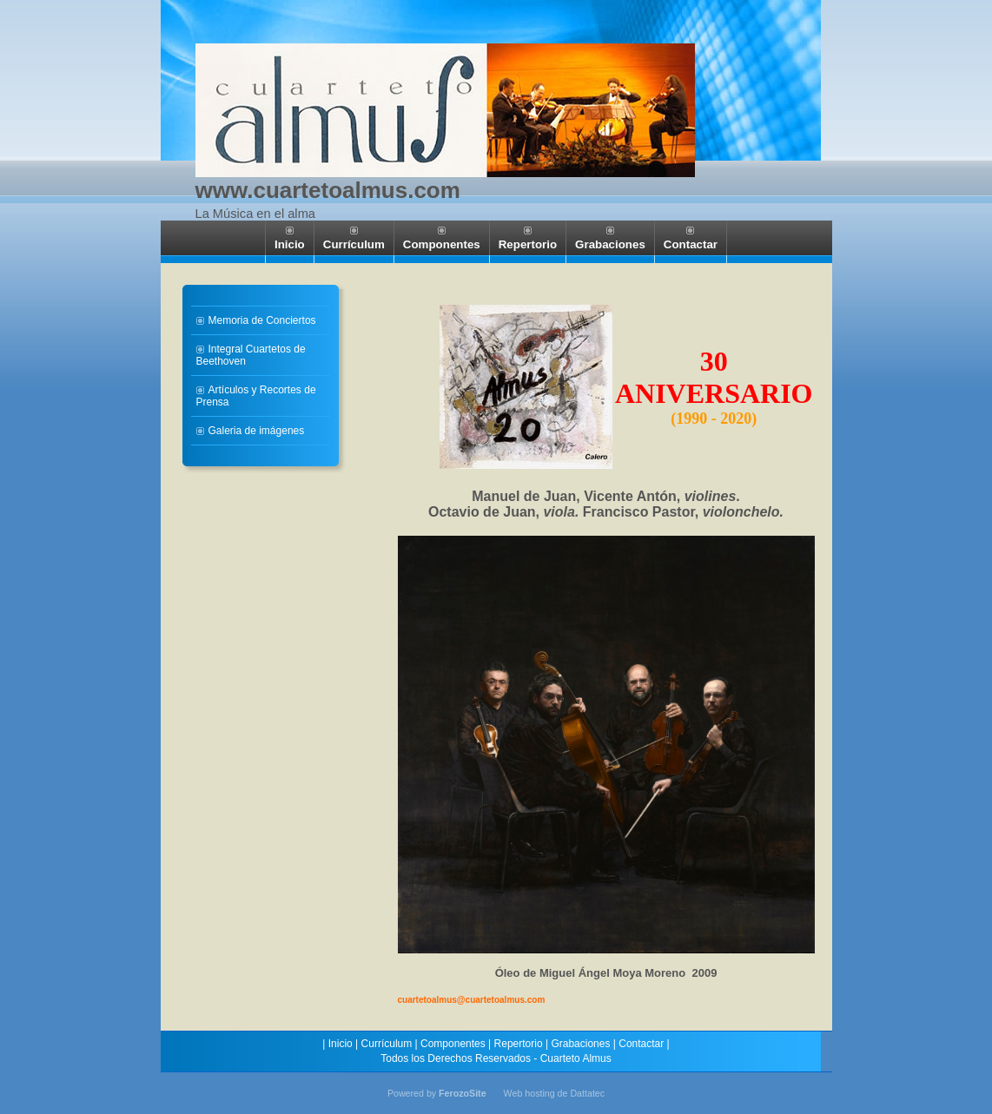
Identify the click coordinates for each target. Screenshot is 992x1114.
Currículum (387, 1044)
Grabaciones (580, 1044)
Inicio (340, 1044)
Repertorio (518, 1044)
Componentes (453, 1044)
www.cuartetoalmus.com (327, 190)
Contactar (641, 1044)
